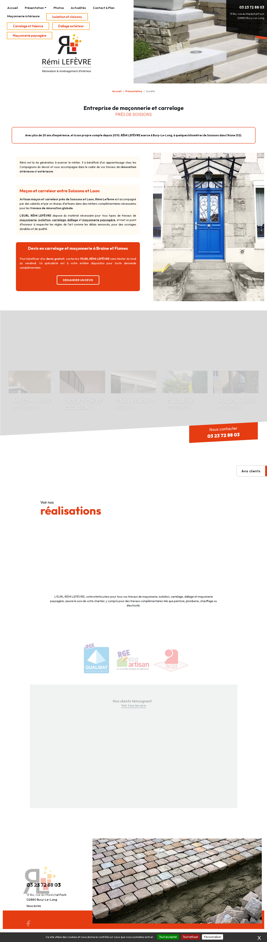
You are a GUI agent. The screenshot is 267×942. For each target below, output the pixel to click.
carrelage (59, 220)
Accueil (12, 8)
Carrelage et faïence (28, 26)
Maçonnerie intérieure (23, 16)
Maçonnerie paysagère (29, 35)
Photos (59, 8)
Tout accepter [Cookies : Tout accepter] (168, 937)
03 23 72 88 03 (251, 7)
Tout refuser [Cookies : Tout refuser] (190, 937)
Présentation (34, 8)
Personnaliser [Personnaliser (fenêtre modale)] (212, 937)
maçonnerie (28, 220)
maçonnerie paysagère (98, 220)
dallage (72, 220)
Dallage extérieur (71, 26)
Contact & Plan (104, 8)
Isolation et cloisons (67, 17)
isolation (44, 220)
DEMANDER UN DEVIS (78, 280)
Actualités (78, 8)
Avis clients (251, 471)
